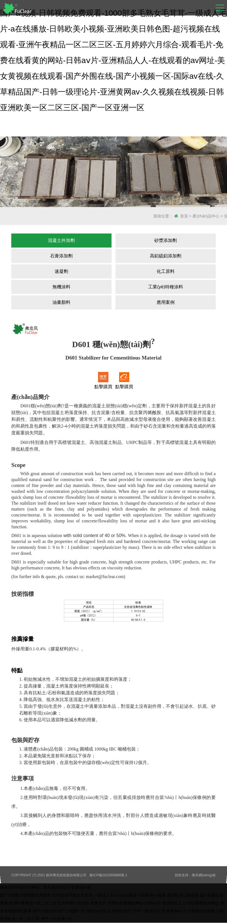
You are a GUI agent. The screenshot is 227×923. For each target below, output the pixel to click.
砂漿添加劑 (165, 240)
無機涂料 (61, 286)
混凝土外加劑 (61, 240)
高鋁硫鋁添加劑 (165, 255)
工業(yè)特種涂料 (165, 286)
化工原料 (166, 271)
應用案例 (166, 302)
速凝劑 (61, 271)
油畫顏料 (61, 302)
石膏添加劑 (61, 255)
